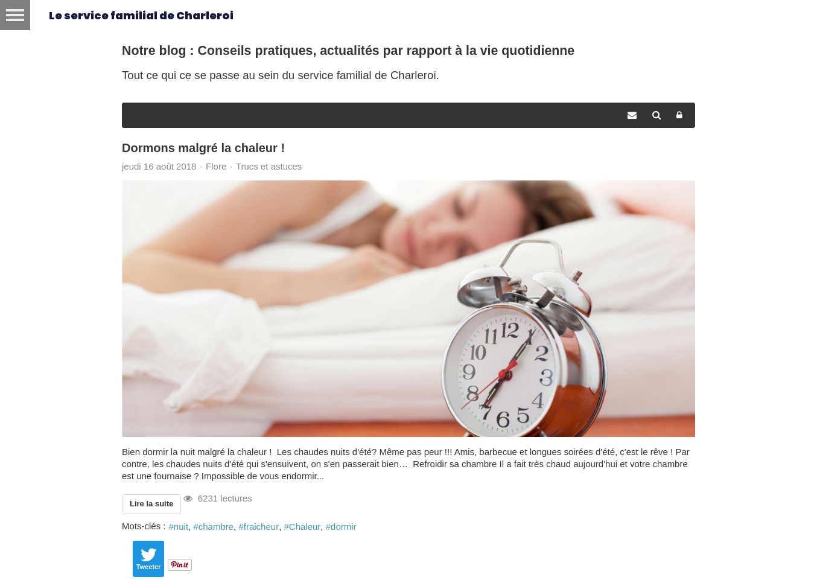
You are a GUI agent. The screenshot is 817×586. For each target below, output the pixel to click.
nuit (181, 526)
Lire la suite (151, 503)
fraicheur (261, 526)
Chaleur (305, 526)
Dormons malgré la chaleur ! (203, 147)
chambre (216, 526)
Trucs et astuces (269, 166)
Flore (216, 166)
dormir (344, 526)
